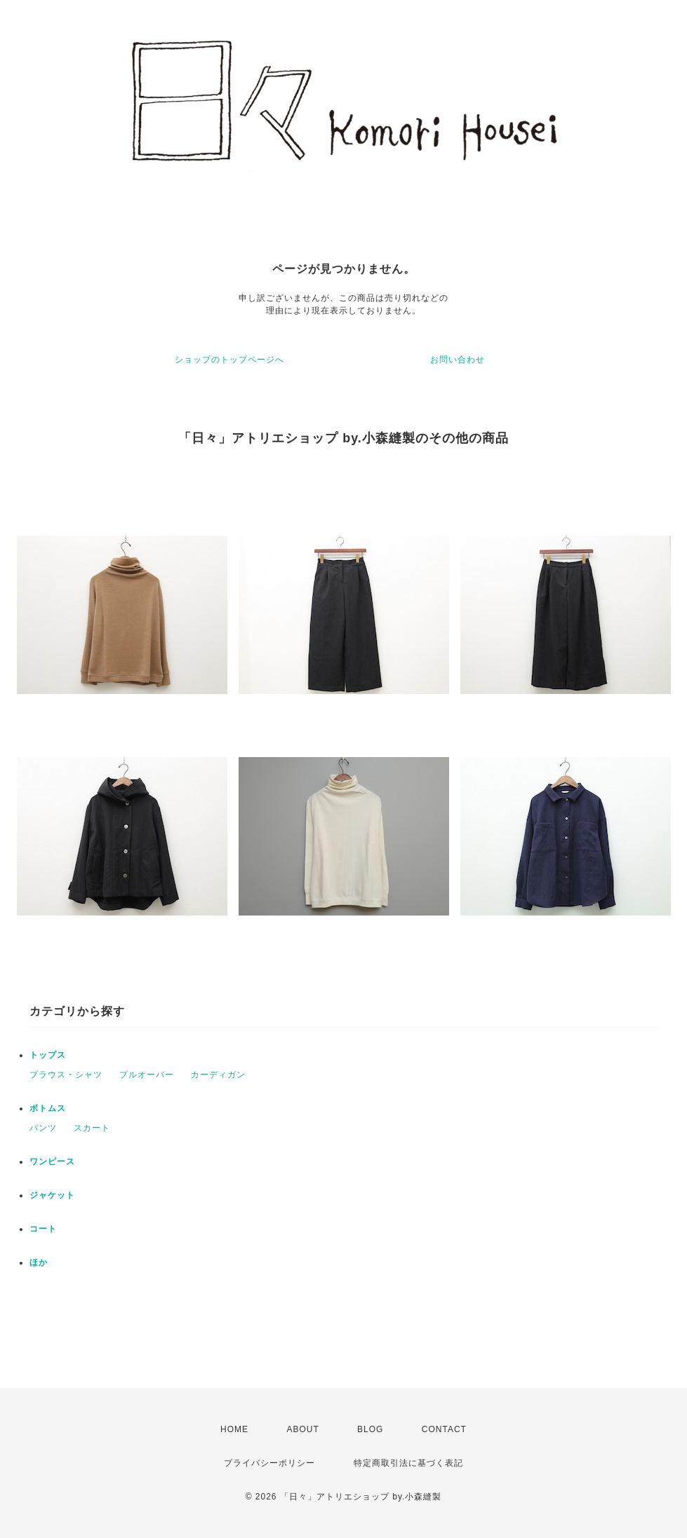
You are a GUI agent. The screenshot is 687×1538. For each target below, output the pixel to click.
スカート (92, 1128)
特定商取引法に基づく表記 (408, 1463)
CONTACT (444, 1429)
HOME (234, 1429)
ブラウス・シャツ (65, 1075)
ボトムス (47, 1108)
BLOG (370, 1429)
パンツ (43, 1128)
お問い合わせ (457, 360)
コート (43, 1229)
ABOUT (302, 1429)
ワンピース (52, 1161)
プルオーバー (146, 1075)
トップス (47, 1055)
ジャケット (52, 1195)
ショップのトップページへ (229, 360)
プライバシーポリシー (269, 1463)
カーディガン (218, 1075)
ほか (38, 1262)
